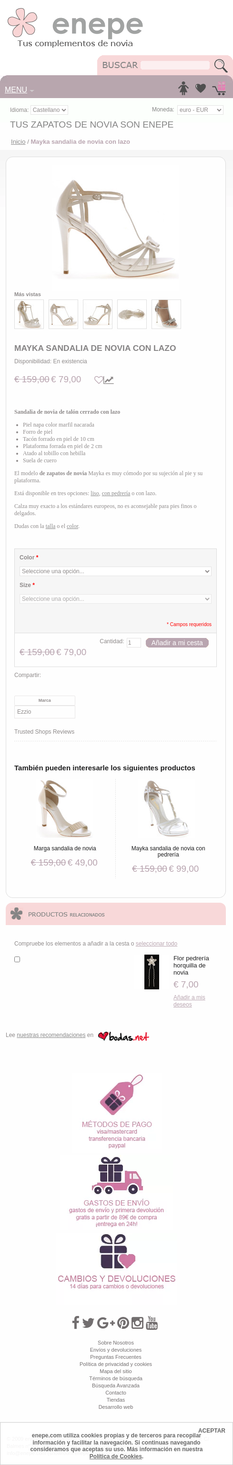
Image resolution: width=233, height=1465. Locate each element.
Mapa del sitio (116, 1371)
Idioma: (20, 110)
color (72, 526)
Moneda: (163, 109)
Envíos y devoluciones (116, 1350)
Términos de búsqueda (115, 1378)
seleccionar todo (156, 943)
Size (27, 585)
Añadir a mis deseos (189, 1001)
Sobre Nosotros (116, 1342)
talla (51, 526)
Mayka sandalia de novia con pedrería (168, 851)
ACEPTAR (211, 1430)
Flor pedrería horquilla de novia (191, 965)
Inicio (18, 141)
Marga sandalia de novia (65, 848)
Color (29, 557)
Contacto (115, 1392)
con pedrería (116, 493)
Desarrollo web (116, 1407)
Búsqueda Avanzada (116, 1385)
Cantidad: (112, 641)
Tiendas (116, 1400)
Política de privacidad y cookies (116, 1364)
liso (95, 493)
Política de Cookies (116, 1456)
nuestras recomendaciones (51, 1035)
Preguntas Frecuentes (115, 1357)
